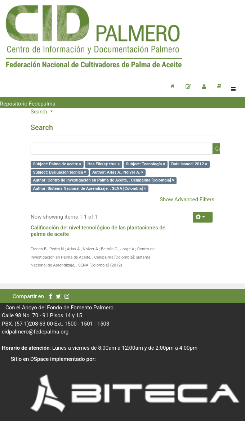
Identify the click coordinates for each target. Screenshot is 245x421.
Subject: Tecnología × (145, 164)
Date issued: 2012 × (189, 164)
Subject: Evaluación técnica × (59, 172)
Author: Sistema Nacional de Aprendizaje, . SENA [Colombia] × (89, 188)
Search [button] (40, 111)
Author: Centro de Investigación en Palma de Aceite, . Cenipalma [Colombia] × (103, 180)
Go (218, 149)
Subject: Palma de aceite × (57, 164)
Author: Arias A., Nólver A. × (117, 172)
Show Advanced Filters (187, 199)
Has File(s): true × (104, 164)
